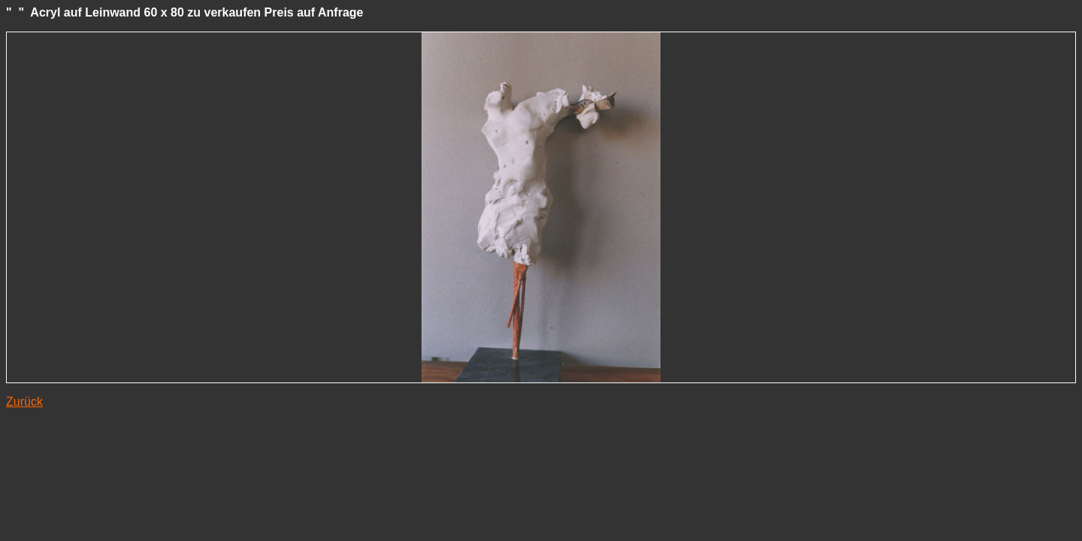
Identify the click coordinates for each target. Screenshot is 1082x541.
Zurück (24, 401)
